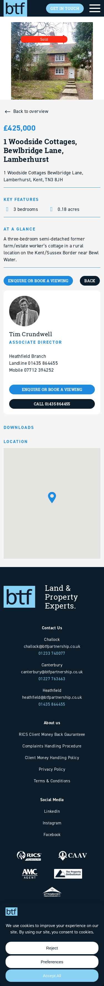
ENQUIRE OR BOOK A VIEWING (38, 280)
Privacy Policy (52, 769)
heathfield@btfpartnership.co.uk (52, 697)
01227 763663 (52, 678)
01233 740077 (52, 653)
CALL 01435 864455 (52, 404)
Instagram (52, 822)
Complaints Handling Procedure (52, 746)
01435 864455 (52, 704)
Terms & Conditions (52, 780)
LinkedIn (52, 811)
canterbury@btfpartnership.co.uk (52, 671)
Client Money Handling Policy (52, 757)
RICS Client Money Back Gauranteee (52, 734)
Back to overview (30, 111)
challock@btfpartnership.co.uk (52, 646)
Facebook (52, 834)
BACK (89, 280)
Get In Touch (64, 8)
